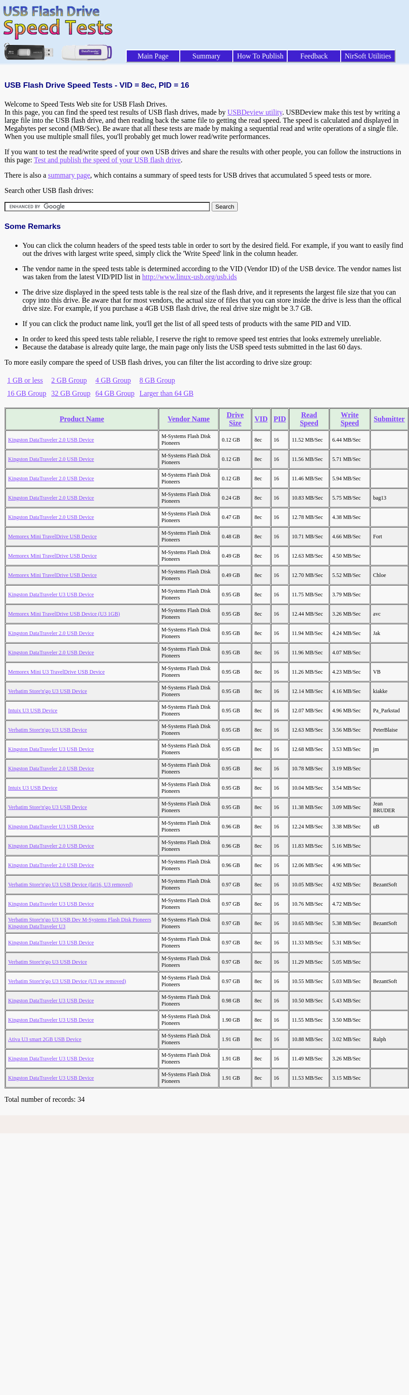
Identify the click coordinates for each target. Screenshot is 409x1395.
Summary (206, 56)
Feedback (314, 56)
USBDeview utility (254, 112)
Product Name (82, 419)
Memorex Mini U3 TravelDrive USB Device (56, 672)
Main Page (153, 56)
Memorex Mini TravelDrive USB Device (52, 536)
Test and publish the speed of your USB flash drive (107, 160)
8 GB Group (157, 380)
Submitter (389, 419)
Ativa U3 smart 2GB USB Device (44, 1039)
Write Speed (350, 419)
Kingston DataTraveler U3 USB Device (51, 594)
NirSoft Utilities (368, 56)
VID (260, 419)
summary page (69, 175)
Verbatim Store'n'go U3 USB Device (47, 691)
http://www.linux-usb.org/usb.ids (189, 277)
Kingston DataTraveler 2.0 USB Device (51, 440)
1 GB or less (25, 380)
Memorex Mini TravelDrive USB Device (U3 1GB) (64, 614)
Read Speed (309, 419)
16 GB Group (26, 393)
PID (280, 419)
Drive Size (235, 419)
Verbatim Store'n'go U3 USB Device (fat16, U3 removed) (70, 884)
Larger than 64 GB (166, 393)
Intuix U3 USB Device (33, 710)
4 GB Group (113, 380)
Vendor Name (189, 419)
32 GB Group (70, 393)
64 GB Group (114, 393)
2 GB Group (69, 380)
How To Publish (260, 56)
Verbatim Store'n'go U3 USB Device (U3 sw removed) (67, 981)
